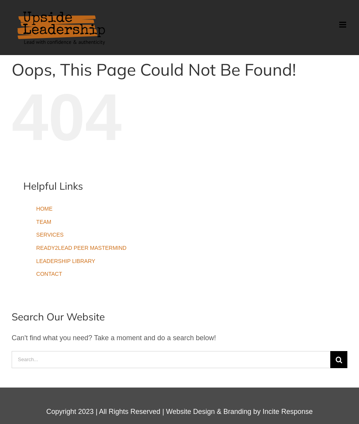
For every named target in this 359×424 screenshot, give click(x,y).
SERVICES (50, 235)
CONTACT (49, 274)
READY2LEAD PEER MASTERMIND (81, 248)
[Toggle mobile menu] (343, 25)
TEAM (43, 222)
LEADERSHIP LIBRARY (65, 261)
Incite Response (288, 411)
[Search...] (171, 359)
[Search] (338, 359)
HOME (44, 209)
